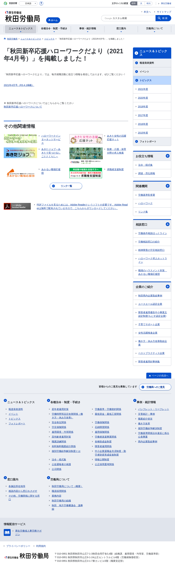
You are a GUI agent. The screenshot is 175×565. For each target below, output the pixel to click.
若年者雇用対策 (60, 406)
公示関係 (56, 466)
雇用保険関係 (102, 429)
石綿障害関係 (102, 424)
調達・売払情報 (146, 173)
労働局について (61, 475)
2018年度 (143, 106)
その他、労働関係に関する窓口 (24, 492)
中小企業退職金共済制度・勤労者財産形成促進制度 (110, 450)
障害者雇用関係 (103, 443)
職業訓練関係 (59, 438)
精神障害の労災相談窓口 (151, 250)
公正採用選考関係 (104, 461)
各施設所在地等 (17, 480)
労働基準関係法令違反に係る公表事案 (153, 432)
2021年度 (143, 89)
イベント (144, 71)
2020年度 (143, 97)
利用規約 (41, 540)
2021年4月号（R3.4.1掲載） (19, 85)
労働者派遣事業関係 (105, 434)
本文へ (147, 12)
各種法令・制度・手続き (67, 400)
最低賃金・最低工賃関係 (108, 411)
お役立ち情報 (153, 156)
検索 (165, 18)
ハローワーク (145, 203)
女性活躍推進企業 (147, 333)
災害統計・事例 (146, 411)
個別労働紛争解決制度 (150, 425)
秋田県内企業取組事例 (150, 296)
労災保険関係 (59, 424)
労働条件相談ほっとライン (152, 234)
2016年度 (143, 124)
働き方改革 (144, 420)
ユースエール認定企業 (150, 305)
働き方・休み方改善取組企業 (152, 344)
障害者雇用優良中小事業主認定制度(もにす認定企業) (152, 315)
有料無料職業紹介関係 (64, 443)
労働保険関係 (102, 419)
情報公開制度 (102, 456)
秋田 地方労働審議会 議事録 (67, 502)
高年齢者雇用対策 (61, 434)
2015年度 (143, 132)
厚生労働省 (166, 3)
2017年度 (143, 115)
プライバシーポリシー (18, 540)
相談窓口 (153, 225)
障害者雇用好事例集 (149, 362)
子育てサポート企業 (149, 325)
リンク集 (143, 212)
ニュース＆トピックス (153, 53)
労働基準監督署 (146, 195)
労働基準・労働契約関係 (108, 406)
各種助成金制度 (103, 438)
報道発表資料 (147, 62)
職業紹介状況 (145, 416)
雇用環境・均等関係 (62, 429)
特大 (149, 3)
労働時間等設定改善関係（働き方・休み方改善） (67, 413)
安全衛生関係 (59, 419)
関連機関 (153, 186)
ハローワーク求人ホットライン (152, 261)
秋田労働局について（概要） (67, 480)
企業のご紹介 (153, 287)
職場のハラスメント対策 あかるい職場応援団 (152, 273)
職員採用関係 (59, 485)
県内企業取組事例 (147, 438)
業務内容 (56, 490)
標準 (134, 3)
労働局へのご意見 (156, 387)
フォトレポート (148, 141)
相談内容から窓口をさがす (23, 485)
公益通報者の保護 (61, 461)
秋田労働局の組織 (61, 495)
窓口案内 (14, 475)
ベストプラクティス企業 (151, 354)
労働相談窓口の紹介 (149, 242)
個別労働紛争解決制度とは (66, 448)
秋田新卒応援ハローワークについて (23, 106)
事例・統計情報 (147, 400)
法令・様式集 (145, 165)
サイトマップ (164, 12)
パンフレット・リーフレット (153, 406)
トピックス (146, 80)
